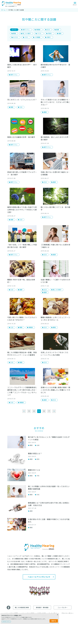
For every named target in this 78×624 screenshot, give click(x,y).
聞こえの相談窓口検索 (22, 607)
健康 (57, 30)
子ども (39, 33)
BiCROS (15, 37)
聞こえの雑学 (26, 33)
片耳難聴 (37, 37)
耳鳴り (50, 33)
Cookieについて (6, 621)
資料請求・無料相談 (42, 607)
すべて (14, 30)
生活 (48, 30)
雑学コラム (26, 30)
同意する (53, 621)
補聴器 (38, 30)
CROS (26, 37)
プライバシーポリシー (67, 613)
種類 (59, 33)
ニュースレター (62, 607)
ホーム (3, 10)
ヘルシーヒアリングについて (39, 577)
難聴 (14, 33)
